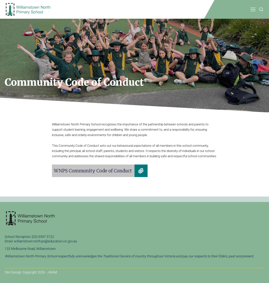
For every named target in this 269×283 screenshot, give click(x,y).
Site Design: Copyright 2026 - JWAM (31, 272)
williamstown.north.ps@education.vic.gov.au (45, 241)
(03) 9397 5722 (43, 237)
